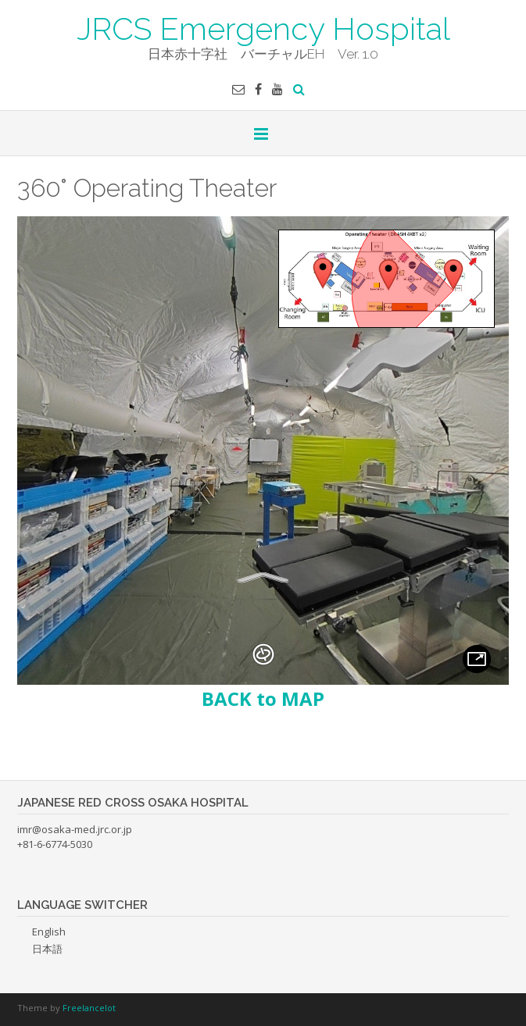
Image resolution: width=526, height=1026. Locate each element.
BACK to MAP (263, 698)
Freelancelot (89, 1008)
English (49, 931)
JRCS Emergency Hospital (263, 27)
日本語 (47, 949)
